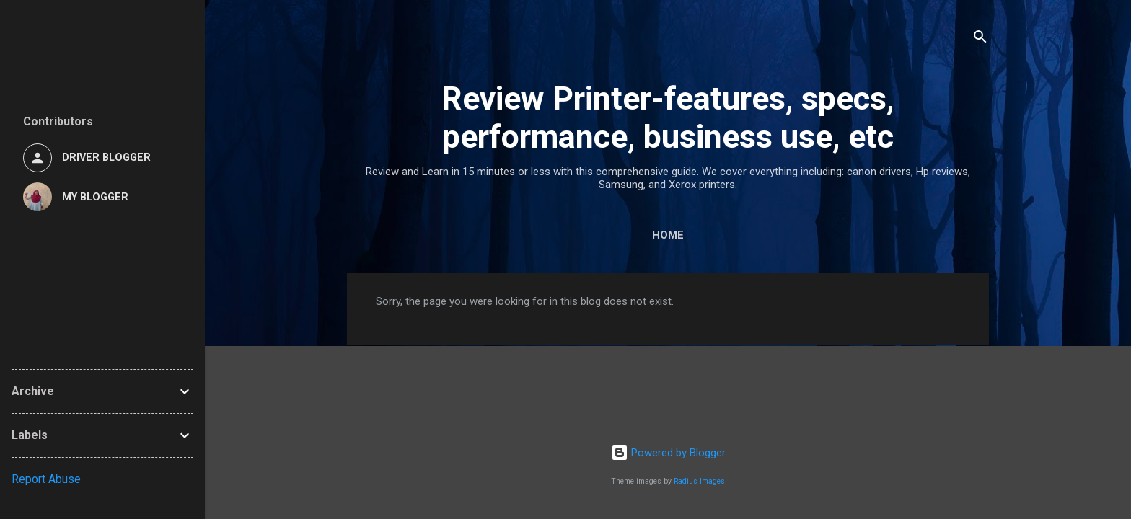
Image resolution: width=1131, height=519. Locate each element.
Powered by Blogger (668, 452)
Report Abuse (46, 479)
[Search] (980, 39)
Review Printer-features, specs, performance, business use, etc (667, 117)
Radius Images (699, 481)
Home (668, 235)
